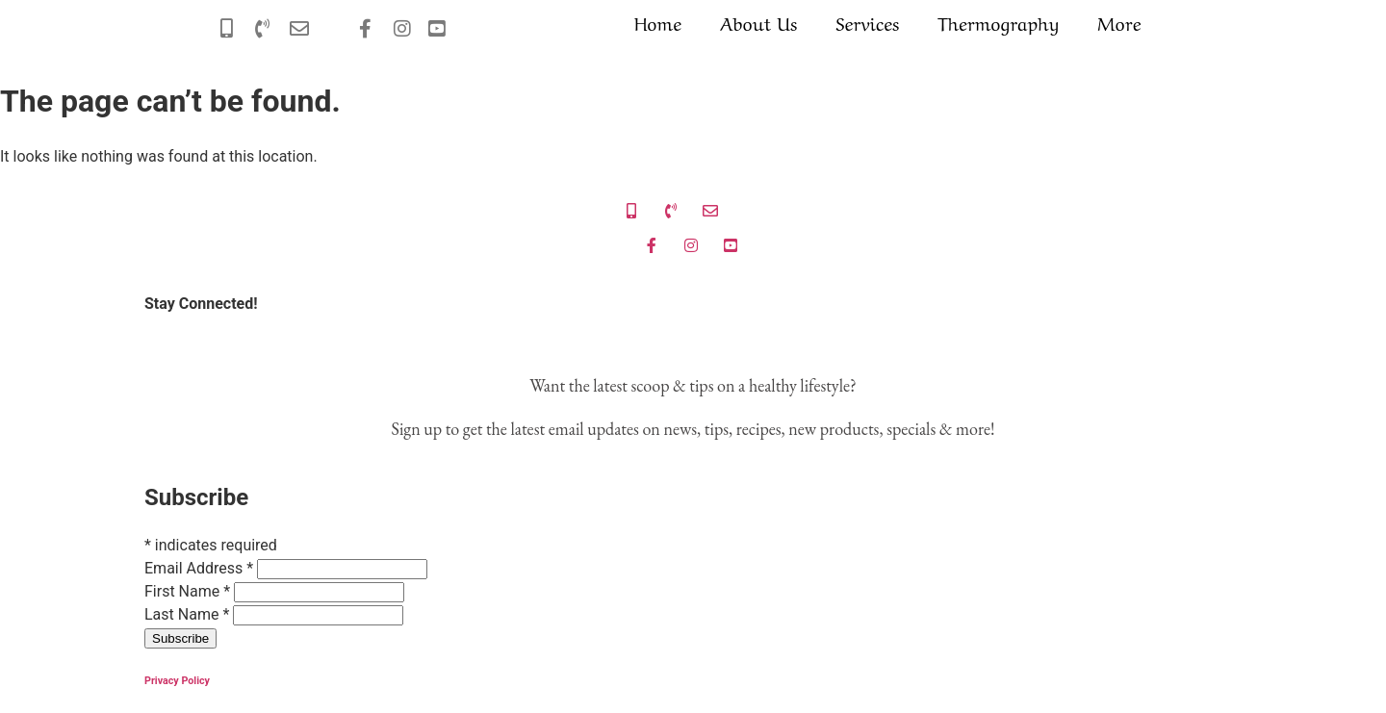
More (1119, 22)
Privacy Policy (177, 681)
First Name (189, 591)
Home (657, 22)
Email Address (200, 568)
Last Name (188, 614)
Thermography (998, 22)
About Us (758, 22)
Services (867, 22)
